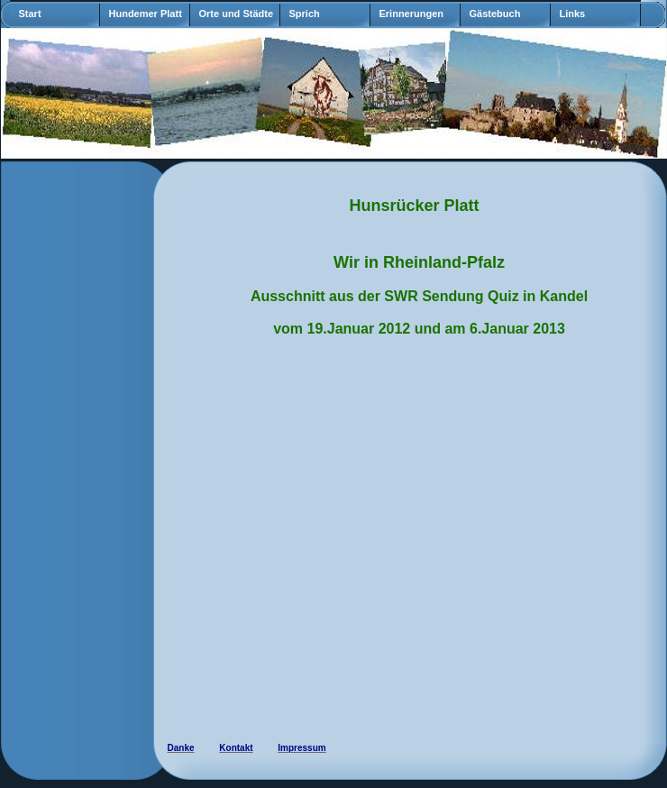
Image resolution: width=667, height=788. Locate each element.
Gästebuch (495, 13)
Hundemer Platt (145, 13)
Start (30, 13)
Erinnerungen (411, 13)
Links (573, 13)
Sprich (304, 13)
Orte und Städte (236, 13)
